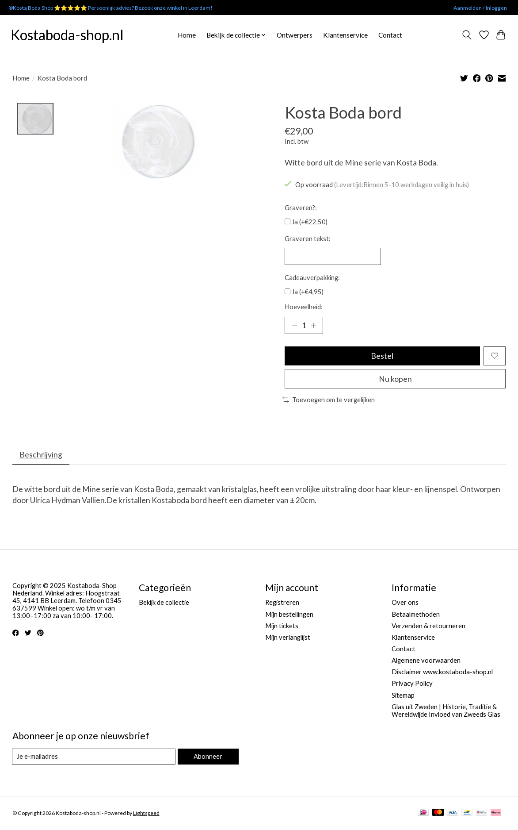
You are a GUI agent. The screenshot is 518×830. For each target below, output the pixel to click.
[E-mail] (93, 757)
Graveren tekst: (308, 238)
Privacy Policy (412, 684)
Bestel (382, 356)
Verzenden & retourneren (428, 626)
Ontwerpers (294, 35)
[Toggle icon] (466, 35)
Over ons (405, 603)
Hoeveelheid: (304, 307)
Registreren (282, 603)
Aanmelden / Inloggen (480, 7)
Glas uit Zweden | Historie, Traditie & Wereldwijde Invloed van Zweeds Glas (446, 711)
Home (187, 35)
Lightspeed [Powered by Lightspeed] (146, 814)
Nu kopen (395, 379)
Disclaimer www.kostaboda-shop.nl (442, 672)
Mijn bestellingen (289, 615)
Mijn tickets (281, 626)
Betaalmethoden (416, 615)
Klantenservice (345, 35)
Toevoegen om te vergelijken (328, 400)
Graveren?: (301, 207)
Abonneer (208, 757)
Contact (390, 35)
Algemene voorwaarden (426, 661)
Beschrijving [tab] (40, 455)
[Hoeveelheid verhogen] (313, 325)
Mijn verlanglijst (287, 638)
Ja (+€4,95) (308, 292)
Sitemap (403, 695)
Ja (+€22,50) (310, 222)
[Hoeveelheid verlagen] (294, 325)
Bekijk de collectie (164, 603)
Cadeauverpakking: (312, 277)
